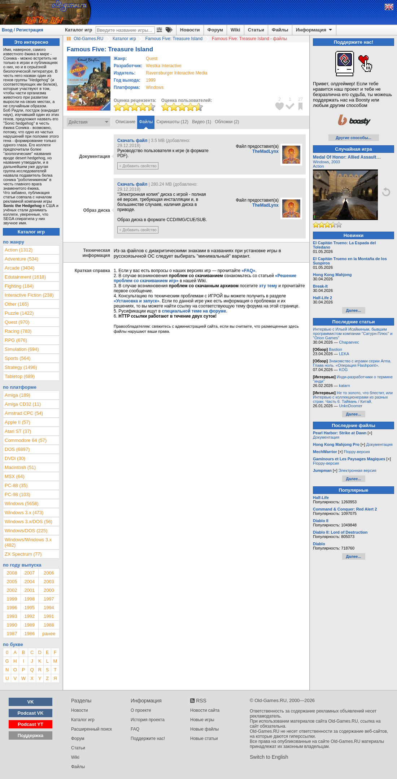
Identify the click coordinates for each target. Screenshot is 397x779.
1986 (29, 633)
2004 (29, 581)
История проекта (148, 719)
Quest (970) (17, 322)
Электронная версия (357, 470)
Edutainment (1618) (25, 277)
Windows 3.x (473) (24, 512)
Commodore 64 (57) (26, 440)
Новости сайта (204, 710)
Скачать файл (132, 140)
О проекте (141, 710)
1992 (29, 616)
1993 (11, 616)
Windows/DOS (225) (26, 530)
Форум (215, 30)
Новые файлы (204, 729)
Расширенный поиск (91, 729)
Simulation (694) (22, 349)
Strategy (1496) (21, 367)
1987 (11, 633)
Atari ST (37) (18, 431)
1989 (29, 625)
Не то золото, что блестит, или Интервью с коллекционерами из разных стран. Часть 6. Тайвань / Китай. (353, 397)
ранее (48, 633)
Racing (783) (18, 331)
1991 (49, 616)
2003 (49, 581)
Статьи (256, 30)
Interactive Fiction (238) (29, 295)
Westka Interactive (163, 65)
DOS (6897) (17, 449)
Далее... (353, 310)
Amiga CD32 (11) (23, 404)
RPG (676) (16, 340)
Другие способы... (353, 137)
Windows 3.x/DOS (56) (28, 521)
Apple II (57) (17, 422)
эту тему (268, 285)
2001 (29, 590)
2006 (49, 573)
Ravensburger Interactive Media (176, 73)
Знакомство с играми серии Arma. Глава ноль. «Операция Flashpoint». (352, 363)
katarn (344, 385)
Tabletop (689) (20, 376)
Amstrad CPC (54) (24, 413)
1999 (151, 80)
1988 (49, 625)
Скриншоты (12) (172, 121)
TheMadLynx (265, 151)
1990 (11, 625)
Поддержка (31, 735)
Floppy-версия (357, 451)
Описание (125, 121)
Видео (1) (201, 121)
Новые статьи (204, 738)
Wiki (235, 30)
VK (30, 702)
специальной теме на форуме (194, 311)
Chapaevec (349, 342)
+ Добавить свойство (138, 166)
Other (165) (17, 304)
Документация (326, 437)
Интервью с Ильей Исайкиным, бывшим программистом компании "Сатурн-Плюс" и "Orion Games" (352, 333)
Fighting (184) (19, 286)
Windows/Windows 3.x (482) (28, 542)
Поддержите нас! (148, 738)
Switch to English (269, 757)
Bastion (335, 349)
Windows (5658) (22, 503)
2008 (11, 573)
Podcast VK (30, 713)
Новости (190, 30)
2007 (29, 573)
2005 (11, 581)
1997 (49, 599)
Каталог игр (78, 30)
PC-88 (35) (16, 485)
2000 (49, 590)
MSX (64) (15, 476)
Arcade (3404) (19, 268)
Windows (321, 162)
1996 (11, 607)
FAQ (135, 729)
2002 (11, 590)
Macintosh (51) (20, 467)
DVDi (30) (15, 458)
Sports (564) (18, 358)
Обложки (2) (227, 121)
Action (318, 166)
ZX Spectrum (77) (23, 554)
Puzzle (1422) (19, 313)
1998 (29, 599)
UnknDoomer (350, 406)
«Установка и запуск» (137, 301)
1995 (29, 607)
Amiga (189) (17, 395)
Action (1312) (18, 250)
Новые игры (202, 719)
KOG (343, 369)
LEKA (344, 354)
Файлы (280, 30)
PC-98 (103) (17, 494)
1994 (49, 607)
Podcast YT (30, 724)
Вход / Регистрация (22, 30)
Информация (314, 30)
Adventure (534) (21, 259)
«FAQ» (248, 270)
